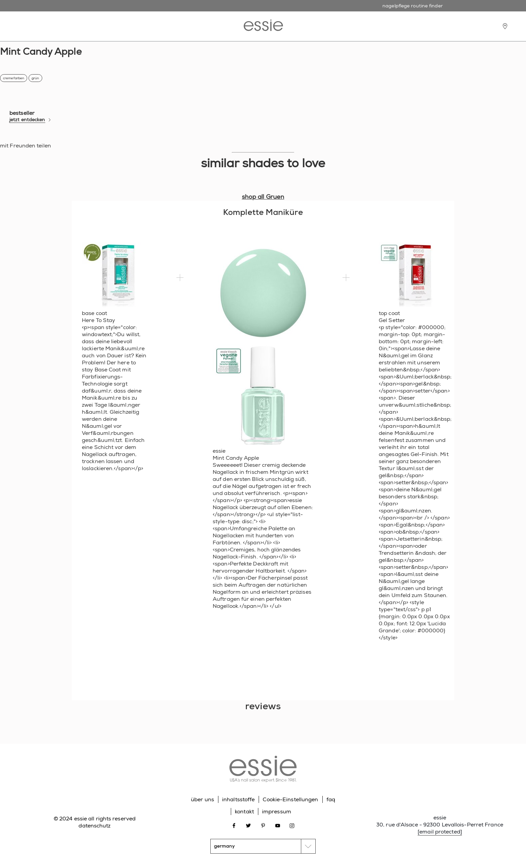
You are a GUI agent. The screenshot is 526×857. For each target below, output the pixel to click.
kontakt (244, 811)
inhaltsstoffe (238, 799)
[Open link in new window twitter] (248, 825)
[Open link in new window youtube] (277, 825)
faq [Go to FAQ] (330, 799)
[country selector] (263, 846)
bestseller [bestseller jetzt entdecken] (30, 116)
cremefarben (13, 78)
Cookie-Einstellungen (290, 799)
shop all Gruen (263, 197)
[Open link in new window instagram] (292, 825)
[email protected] (440, 831)
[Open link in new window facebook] (233, 825)
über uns (202, 799)
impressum (276, 811)
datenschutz (94, 825)
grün (35, 78)
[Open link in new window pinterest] (263, 825)
